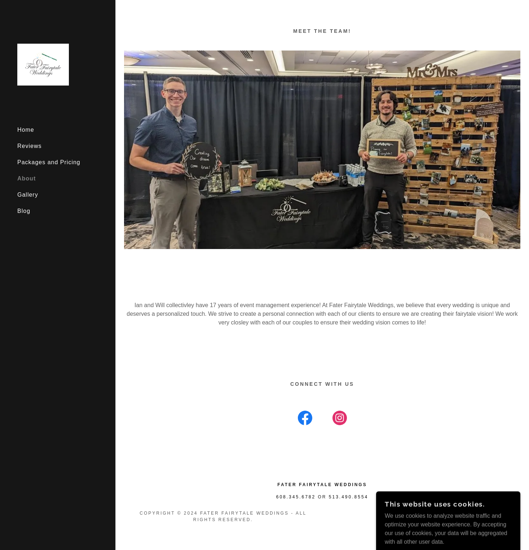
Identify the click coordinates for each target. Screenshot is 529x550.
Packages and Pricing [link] (48, 162)
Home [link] (25, 130)
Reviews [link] (29, 146)
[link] (43, 64)
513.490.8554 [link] (348, 496)
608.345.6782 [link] (296, 496)
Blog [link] (23, 211)
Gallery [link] (27, 195)
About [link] (26, 178)
